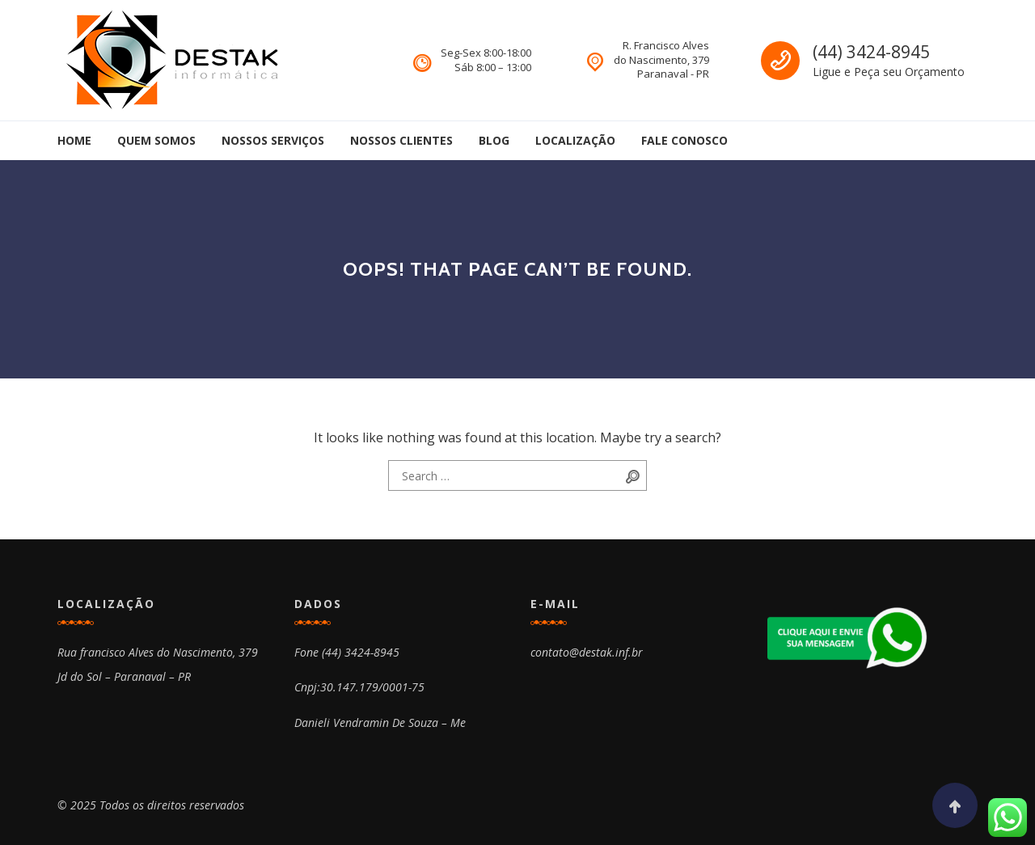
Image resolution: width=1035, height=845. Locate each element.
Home (74, 140)
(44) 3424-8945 (871, 51)
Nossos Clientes (401, 140)
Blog (494, 140)
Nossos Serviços (273, 140)
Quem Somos (156, 140)
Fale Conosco (684, 140)
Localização (575, 140)
